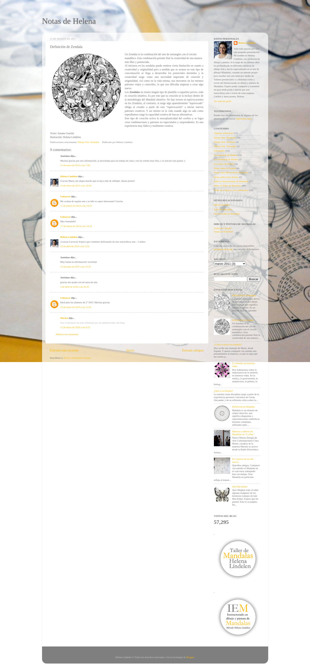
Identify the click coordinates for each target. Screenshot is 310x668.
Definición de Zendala (243, 320)
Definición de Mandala (243, 406)
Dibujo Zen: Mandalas (225, 137)
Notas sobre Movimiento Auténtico (231, 172)
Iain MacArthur (239, 486)
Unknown (65, 196)
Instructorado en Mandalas (227, 213)
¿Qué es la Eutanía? (223, 390)
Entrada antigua (193, 350)
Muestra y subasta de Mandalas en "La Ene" (243, 433)
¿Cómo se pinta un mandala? (228, 344)
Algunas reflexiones (224, 133)
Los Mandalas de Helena (226, 159)
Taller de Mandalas (223, 209)
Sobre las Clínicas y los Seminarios (231, 190)
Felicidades (219, 150)
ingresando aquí (243, 118)
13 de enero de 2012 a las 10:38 (75, 185)
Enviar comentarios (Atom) (77, 357)
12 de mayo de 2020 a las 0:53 (75, 327)
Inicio (130, 350)
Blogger (190, 657)
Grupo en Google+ (223, 228)
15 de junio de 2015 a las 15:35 (75, 266)
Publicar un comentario (67, 334)
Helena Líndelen (69, 176)
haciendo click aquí (223, 249)
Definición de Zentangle (244, 295)
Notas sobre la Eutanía (225, 168)
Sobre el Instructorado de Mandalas (231, 181)
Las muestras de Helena (225, 155)
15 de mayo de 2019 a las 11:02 (75, 307)
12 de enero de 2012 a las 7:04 (75, 165)
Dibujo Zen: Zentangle (225, 146)
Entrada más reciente (64, 350)
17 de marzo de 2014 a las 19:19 (76, 205)
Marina (64, 318)
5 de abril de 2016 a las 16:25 (74, 286)
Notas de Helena (69, 21)
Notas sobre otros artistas (226, 177)
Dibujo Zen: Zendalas (88, 142)
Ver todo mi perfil (222, 101)
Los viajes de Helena (224, 163)
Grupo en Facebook (223, 231)
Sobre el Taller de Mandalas (227, 185)
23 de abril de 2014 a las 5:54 (74, 246)
